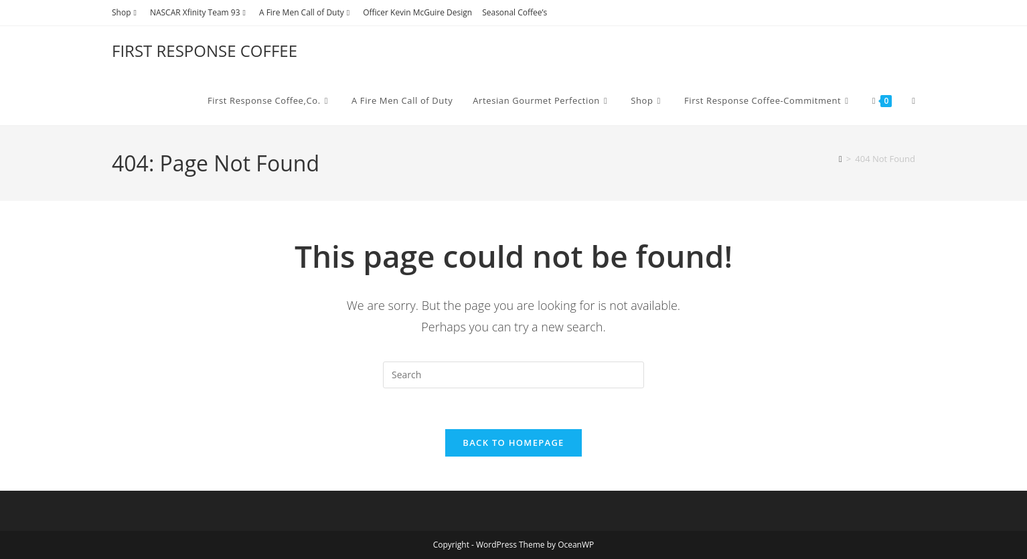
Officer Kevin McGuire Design (417, 12)
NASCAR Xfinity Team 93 (199, 12)
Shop (126, 12)
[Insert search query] (513, 375)
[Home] (840, 159)
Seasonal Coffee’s (514, 12)
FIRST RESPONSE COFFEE (204, 50)
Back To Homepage (513, 442)
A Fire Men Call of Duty (306, 12)
